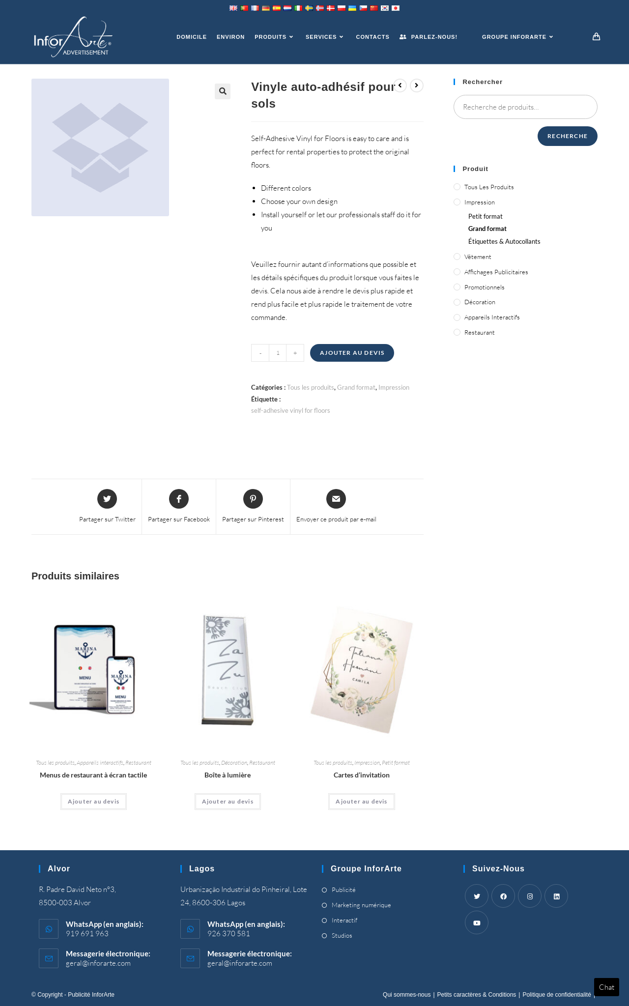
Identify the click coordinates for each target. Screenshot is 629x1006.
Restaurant (138, 762)
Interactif (344, 920)
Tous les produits (310, 387)
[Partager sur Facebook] (179, 506)
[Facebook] (503, 896)
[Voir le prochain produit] (417, 85)
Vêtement (477, 256)
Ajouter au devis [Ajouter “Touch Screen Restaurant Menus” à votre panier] (93, 801)
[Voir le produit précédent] (400, 85)
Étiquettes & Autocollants (504, 241)
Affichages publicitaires (496, 272)
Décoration (234, 762)
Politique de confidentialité (556, 994)
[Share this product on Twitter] (107, 506)
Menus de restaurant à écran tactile (93, 775)
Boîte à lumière (227, 775)
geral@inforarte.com (98, 963)
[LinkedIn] (556, 896)
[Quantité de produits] (277, 353)
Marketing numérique (361, 905)
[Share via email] (336, 506)
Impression (393, 387)
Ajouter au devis (352, 352)
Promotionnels (484, 287)
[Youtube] (476, 922)
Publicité (344, 889)
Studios (342, 935)
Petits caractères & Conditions (476, 994)
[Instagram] (530, 896)
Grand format (356, 387)
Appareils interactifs (100, 762)
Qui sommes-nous (406, 994)
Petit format (396, 762)
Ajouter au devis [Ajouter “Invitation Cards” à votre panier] (361, 801)
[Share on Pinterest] (253, 506)
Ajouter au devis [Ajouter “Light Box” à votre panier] (228, 801)
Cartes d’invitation (362, 775)
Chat (606, 987)
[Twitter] (476, 896)
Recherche (567, 136)
